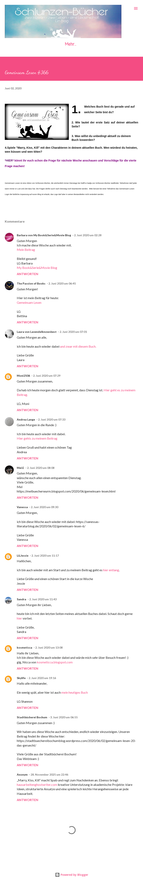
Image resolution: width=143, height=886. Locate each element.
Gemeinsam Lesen (29, 302)
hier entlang (111, 570)
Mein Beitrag (26, 249)
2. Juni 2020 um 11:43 (43, 599)
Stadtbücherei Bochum (32, 717)
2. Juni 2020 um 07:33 (51, 419)
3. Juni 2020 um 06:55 (64, 717)
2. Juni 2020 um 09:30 (44, 507)
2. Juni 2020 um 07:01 (73, 331)
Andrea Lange (26, 419)
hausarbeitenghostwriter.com (37, 784)
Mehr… (70, 44)
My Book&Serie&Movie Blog (37, 267)
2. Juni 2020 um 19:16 (42, 678)
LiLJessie (22, 555)
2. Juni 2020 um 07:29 (46, 375)
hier (19, 618)
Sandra (21, 599)
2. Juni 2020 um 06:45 (62, 283)
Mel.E (20, 467)
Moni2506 (23, 375)
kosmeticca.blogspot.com (55, 662)
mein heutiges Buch (74, 692)
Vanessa (22, 507)
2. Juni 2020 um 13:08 (49, 647)
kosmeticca (24, 647)
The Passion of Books (31, 283)
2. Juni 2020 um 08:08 (40, 467)
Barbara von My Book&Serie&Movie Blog (44, 235)
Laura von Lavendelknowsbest (37, 331)
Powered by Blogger (71, 875)
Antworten (27, 274)
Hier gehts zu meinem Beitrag (37, 438)
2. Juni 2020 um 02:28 (87, 235)
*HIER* (9, 160)
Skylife (21, 678)
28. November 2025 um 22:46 (49, 774)
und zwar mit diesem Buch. (78, 346)
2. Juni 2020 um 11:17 (45, 555)
